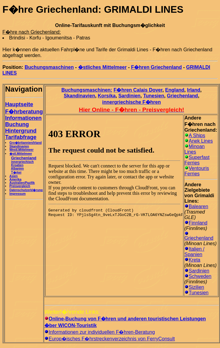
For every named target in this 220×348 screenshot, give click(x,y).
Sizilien (196, 287)
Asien (13, 176)
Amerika (15, 179)
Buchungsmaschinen (49, 67)
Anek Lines (201, 141)
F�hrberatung (24, 112)
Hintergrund (20, 131)
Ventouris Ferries (196, 171)
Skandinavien (19, 146)
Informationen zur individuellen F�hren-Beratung (102, 332)
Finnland (198, 222)
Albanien (17, 168)
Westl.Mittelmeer (21, 149)
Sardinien (129, 95)
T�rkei (16, 172)
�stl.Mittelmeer (20, 153)
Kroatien (17, 165)
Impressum (17, 193)
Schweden (200, 276)
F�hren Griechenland (156, 67)
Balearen (198, 206)
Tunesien (153, 95)
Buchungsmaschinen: (86, 90)
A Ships (197, 135)
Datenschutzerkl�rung (26, 190)
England (174, 90)
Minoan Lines (194, 149)
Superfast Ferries (196, 160)
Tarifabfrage (20, 137)
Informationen (23, 118)
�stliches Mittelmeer (102, 67)
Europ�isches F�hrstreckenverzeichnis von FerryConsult (112, 338)
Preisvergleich (19, 186)
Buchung (17, 124)
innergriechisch (22, 162)
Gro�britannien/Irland (25, 142)
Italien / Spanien (194, 251)
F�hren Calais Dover (138, 90)
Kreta (194, 259)
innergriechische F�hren (131, 102)
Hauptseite (19, 104)
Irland (194, 90)
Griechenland (182, 95)
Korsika (107, 95)
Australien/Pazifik (22, 182)
